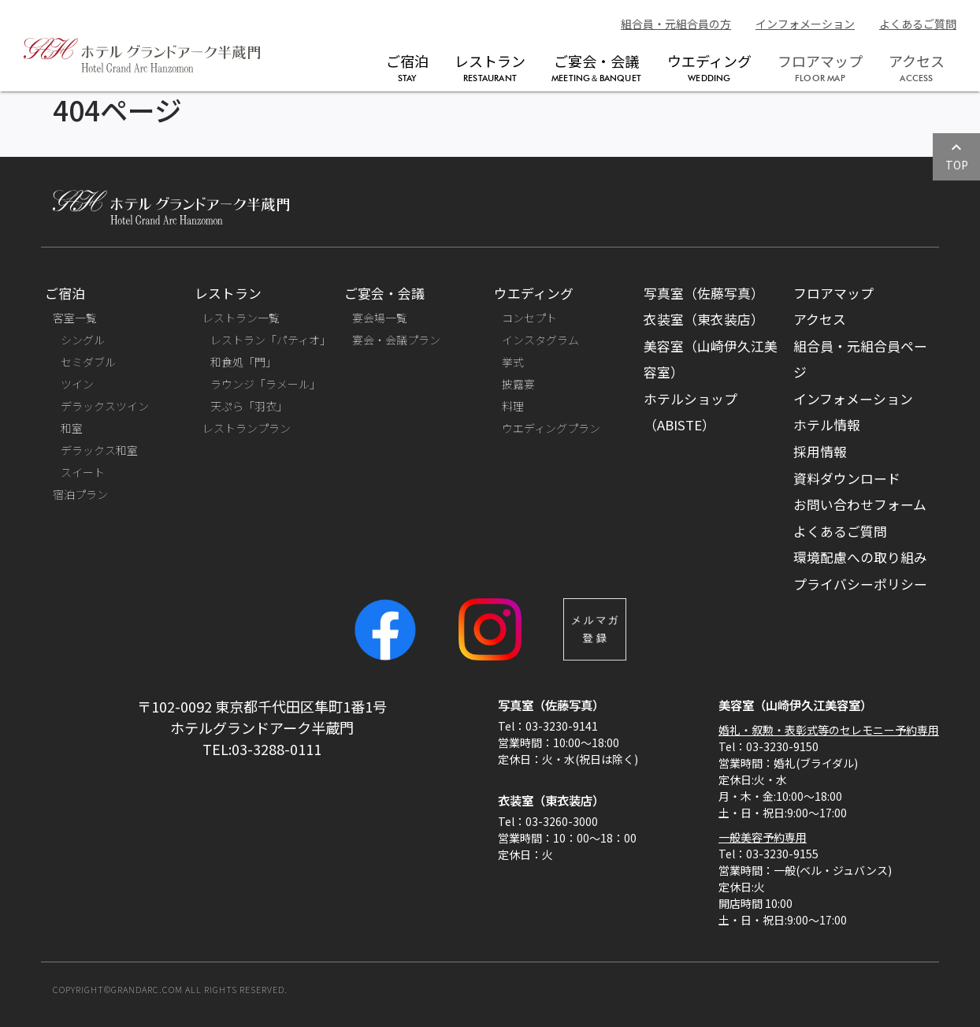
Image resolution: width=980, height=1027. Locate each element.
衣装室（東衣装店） (704, 319)
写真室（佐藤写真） (704, 293)
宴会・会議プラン (396, 340)
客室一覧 (75, 318)
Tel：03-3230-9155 (768, 853)
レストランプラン (246, 428)
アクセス (819, 319)
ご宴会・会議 (596, 67)
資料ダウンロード (846, 478)
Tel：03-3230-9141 (548, 726)
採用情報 (820, 451)
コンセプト (529, 318)
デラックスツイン (105, 406)
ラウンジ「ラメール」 (265, 384)
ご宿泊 (407, 67)
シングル (83, 340)
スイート (83, 472)
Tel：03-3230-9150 (768, 746)
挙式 (513, 362)
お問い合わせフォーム (859, 504)
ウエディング (709, 67)
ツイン (77, 384)
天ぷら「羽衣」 (249, 406)
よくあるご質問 (917, 24)
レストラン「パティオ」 (270, 340)
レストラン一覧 (241, 318)
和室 (72, 428)
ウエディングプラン (551, 428)
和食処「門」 (243, 362)
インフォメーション (805, 24)
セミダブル (88, 362)
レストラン (490, 67)
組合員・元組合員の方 (676, 24)
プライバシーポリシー (860, 584)
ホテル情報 (826, 424)
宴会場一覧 (379, 318)
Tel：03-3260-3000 (548, 821)
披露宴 (518, 384)
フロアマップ (833, 293)
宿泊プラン (80, 494)
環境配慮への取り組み (860, 557)
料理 (513, 406)
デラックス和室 (99, 450)
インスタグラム (540, 340)
